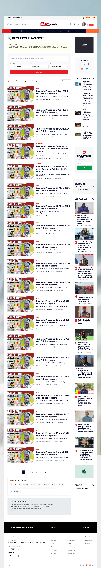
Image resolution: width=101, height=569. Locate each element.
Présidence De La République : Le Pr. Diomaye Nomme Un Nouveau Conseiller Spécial (84, 219)
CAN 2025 (46, 484)
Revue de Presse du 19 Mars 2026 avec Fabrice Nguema (52, 302)
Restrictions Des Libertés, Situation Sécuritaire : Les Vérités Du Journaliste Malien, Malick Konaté (85, 428)
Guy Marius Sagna (15, 491)
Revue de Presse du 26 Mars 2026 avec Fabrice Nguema (53, 207)
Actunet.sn (53, 554)
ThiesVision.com (71, 540)
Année (51, 63)
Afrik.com (87, 547)
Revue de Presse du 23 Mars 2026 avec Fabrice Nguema (53, 264)
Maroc (13, 488)
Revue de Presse (35, 484)
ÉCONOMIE (28, 31)
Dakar (53, 484)
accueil (8, 31)
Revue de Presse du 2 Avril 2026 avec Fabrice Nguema (52, 111)
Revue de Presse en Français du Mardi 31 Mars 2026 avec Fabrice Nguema (52, 148)
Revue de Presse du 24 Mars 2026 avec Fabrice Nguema (53, 246)
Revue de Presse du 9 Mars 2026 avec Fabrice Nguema (52, 453)
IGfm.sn (53, 543)
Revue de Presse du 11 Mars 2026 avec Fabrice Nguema (52, 415)
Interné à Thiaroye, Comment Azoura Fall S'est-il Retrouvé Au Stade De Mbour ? (85, 298)
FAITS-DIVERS (49, 31)
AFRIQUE (75, 31)
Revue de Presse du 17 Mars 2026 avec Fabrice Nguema (52, 340)
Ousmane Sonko (23, 484)
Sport (80, 352)
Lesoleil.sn (53, 540)
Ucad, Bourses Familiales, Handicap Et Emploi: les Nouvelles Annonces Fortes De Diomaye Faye (85, 401)
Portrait (80, 380)
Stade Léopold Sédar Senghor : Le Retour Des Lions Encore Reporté (87, 135)
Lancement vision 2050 (50, 488)
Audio (37, 88)
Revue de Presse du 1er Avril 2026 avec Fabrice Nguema (53, 130)
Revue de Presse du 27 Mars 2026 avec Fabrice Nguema (53, 189)
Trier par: (58, 81)
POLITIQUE (18, 31)
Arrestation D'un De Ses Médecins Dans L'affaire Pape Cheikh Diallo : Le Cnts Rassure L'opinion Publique (86, 455)
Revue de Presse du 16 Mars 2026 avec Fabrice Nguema (52, 359)
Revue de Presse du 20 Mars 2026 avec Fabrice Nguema (53, 283)
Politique (80, 225)
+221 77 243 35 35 (13, 543)
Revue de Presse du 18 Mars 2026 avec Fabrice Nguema (52, 321)
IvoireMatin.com (89, 540)
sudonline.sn (70, 547)
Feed (39, 488)
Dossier (80, 434)
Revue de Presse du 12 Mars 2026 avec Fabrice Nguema (52, 396)
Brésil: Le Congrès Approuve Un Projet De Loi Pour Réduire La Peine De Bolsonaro (87, 114)
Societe (80, 251)
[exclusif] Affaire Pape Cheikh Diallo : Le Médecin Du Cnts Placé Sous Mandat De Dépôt (85, 245)
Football (61, 484)
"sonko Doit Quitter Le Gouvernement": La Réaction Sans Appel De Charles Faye (87, 86)
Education (81, 408)
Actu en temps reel (17, 17)
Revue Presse (39, 143)
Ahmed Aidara (21, 488)
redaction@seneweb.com (20, 556)
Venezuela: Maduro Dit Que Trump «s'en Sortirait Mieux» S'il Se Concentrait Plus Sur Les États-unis (87, 99)
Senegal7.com (71, 543)
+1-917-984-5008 (13, 549)
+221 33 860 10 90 (27, 543)
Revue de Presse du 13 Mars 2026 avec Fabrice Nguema (52, 378)
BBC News (87, 543)
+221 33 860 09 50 (41, 543)
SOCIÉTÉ (38, 31)
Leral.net (53, 537)
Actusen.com (54, 550)
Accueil (9, 17)
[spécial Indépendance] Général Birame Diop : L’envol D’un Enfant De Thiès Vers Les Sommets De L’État (85, 373)
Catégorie (12, 63)
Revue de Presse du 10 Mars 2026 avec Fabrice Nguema (52, 434)
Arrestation (31, 488)
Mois (31, 63)
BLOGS (66, 31)
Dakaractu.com (71, 554)
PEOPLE (84, 31)
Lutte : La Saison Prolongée (87, 125)
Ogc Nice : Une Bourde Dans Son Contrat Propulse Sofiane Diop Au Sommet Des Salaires (85, 346)
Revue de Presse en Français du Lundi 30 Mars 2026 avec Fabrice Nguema (52, 169)
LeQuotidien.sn (71, 550)
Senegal (13, 484)
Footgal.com (54, 547)
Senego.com (70, 537)
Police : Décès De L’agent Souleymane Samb (85, 322)
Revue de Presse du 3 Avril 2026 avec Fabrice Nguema (52, 92)
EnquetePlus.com (89, 537)
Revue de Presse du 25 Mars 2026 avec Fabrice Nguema (53, 227)
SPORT (58, 31)
